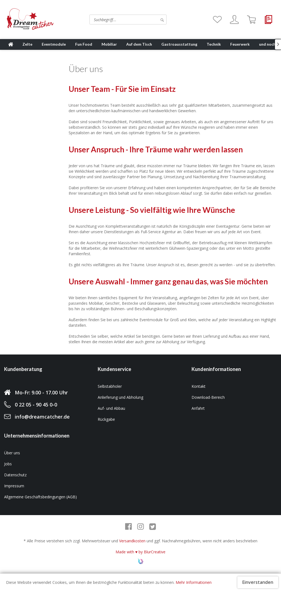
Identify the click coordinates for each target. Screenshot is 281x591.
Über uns (12, 452)
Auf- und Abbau (111, 408)
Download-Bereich (208, 397)
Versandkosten (132, 540)
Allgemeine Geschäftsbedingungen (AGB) (40, 496)
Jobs (8, 463)
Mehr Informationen (194, 582)
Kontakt (199, 386)
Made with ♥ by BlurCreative (140, 551)
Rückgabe (106, 419)
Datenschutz (15, 474)
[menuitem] (111, 19)
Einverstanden (257, 582)
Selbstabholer (110, 386)
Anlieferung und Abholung (120, 397)
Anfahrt (198, 408)
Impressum (14, 485)
